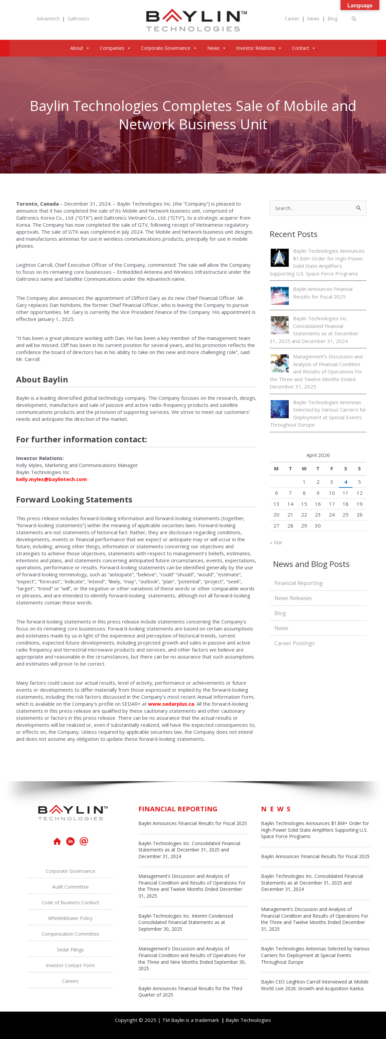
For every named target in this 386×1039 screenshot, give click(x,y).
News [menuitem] (281, 628)
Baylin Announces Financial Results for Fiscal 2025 (192, 823)
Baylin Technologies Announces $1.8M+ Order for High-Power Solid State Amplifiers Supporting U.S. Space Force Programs (315, 829)
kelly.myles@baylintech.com (51, 479)
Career (292, 18)
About (80, 48)
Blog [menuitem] (280, 613)
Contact (304, 48)
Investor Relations (259, 48)
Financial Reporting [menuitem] (298, 583)
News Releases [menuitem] (293, 598)
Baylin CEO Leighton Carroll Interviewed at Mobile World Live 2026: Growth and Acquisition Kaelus (315, 985)
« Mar (276, 542)
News (313, 18)
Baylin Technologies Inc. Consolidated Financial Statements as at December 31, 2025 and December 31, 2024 (189, 849)
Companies (115, 48)
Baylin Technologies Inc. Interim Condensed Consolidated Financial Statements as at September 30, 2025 (185, 922)
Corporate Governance (169, 48)
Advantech (48, 18)
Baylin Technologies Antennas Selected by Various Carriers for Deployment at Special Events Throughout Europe (315, 955)
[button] (354, 19)
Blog (333, 18)
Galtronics (78, 18)
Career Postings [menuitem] (294, 643)
